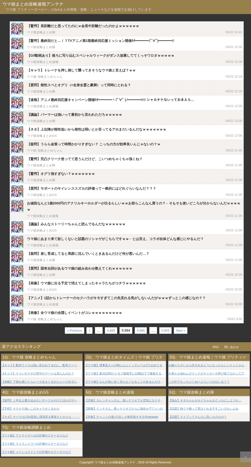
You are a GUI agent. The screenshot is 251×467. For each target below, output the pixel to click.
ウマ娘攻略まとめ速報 (43, 62)
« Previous (74, 330)
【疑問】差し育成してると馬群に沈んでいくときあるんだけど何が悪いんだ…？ (88, 254)
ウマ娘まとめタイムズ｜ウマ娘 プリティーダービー (140, 357)
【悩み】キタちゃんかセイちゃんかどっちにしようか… (204, 400)
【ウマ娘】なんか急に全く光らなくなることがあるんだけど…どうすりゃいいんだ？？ (125, 381)
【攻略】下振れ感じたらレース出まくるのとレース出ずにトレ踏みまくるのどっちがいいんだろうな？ (41, 381)
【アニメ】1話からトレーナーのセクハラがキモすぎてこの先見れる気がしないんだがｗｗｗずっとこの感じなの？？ (116, 298)
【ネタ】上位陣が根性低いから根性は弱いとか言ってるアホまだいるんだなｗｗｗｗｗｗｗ (96, 129)
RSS (216, 347)
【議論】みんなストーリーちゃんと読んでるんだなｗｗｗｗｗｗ (76, 224)
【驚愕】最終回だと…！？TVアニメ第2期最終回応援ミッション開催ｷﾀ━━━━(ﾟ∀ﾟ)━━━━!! (100, 41)
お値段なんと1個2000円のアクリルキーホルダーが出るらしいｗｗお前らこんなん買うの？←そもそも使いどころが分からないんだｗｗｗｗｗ (133, 206)
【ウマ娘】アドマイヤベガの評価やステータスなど (34, 435)
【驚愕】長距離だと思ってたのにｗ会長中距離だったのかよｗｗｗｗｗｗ (83, 26)
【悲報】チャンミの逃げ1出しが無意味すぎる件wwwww (121, 417)
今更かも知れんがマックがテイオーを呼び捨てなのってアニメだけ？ (209, 373)
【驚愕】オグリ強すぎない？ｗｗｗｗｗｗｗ (61, 174)
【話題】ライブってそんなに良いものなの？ (197, 417)
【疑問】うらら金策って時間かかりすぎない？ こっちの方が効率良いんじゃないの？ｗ (93, 144)
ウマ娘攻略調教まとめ (31, 427)
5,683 (111, 330)
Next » (180, 330)
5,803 (165, 330)
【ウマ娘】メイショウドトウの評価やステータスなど (36, 452)
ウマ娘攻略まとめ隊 (41, 32)
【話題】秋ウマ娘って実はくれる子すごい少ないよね (203, 408)
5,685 (141, 330)
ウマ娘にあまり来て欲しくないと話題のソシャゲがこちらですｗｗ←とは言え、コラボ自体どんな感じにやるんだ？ (115, 239)
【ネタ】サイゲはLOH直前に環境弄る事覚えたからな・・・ (40, 417)
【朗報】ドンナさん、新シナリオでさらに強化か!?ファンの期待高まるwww (125, 408)
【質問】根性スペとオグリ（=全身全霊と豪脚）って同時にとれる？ (79, 85)
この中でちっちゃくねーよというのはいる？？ (199, 381)
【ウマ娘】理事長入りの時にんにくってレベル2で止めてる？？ (125, 365)
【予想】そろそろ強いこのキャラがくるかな (30, 408)
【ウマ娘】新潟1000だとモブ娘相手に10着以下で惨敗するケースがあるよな (125, 373)
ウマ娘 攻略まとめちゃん (45, 76)
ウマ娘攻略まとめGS (42, 136)
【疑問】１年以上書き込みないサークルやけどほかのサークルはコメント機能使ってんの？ (41, 400)
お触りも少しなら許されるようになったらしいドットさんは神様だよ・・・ (209, 365)
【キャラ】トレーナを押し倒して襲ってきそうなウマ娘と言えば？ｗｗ (81, 70)
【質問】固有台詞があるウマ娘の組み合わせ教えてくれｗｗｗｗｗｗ (79, 268)
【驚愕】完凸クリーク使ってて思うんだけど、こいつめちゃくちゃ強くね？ (84, 159)
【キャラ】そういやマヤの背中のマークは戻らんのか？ (37, 373)
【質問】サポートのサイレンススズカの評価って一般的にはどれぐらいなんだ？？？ (91, 188)
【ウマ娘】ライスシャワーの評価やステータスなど (34, 443)
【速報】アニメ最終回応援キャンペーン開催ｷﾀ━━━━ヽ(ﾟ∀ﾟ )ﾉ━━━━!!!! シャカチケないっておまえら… (110, 100)
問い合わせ (231, 347)
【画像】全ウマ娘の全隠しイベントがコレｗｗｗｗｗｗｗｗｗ (74, 313)
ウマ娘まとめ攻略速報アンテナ (33, 4)
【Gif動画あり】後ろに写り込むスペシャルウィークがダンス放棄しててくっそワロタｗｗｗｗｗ (100, 55)
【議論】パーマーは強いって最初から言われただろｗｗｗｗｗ (74, 115)
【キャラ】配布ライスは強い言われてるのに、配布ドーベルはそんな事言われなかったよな (41, 365)
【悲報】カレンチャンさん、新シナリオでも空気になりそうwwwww (125, 400)
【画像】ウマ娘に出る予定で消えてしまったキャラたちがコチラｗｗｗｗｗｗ (86, 283)
